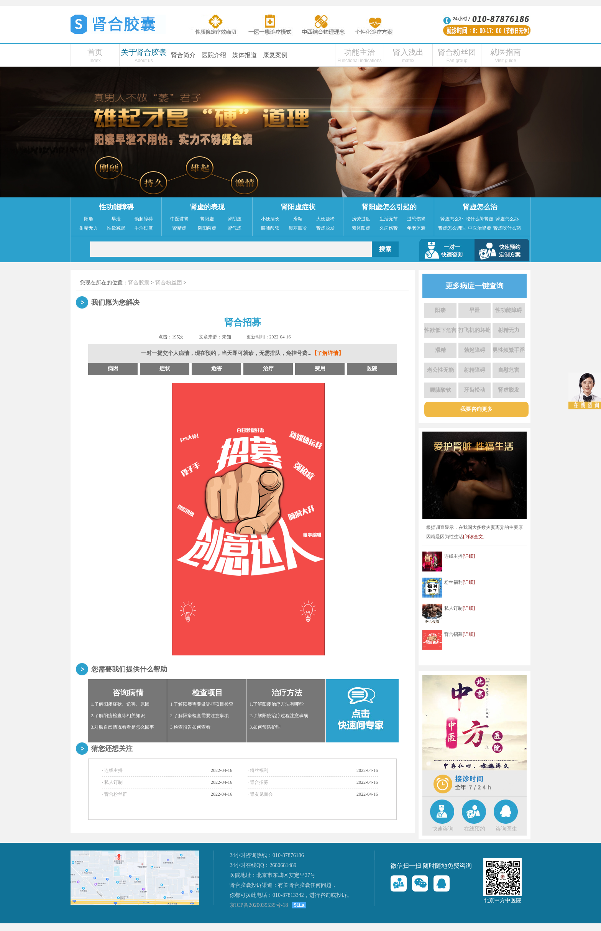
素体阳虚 (361, 228)
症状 (164, 368)
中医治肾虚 (479, 228)
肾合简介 (183, 55)
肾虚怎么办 (507, 219)
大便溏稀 (325, 219)
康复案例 (275, 55)
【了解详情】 (328, 353)
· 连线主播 (112, 770)
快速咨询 (442, 829)
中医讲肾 (179, 219)
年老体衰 (416, 228)
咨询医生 (506, 829)
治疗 (268, 368)
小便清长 (270, 219)
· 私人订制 (112, 782)
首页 (95, 52)
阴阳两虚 (207, 228)
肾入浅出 (408, 52)
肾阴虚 (234, 219)
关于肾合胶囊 (144, 52)
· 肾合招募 (258, 782)
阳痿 (88, 219)
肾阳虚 (207, 219)
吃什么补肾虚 (479, 219)
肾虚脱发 (325, 228)
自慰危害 (508, 370)
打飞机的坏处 (474, 330)
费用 (320, 368)
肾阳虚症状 (298, 207)
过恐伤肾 (416, 219)
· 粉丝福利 (258, 770)
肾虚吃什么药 (507, 228)
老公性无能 (440, 370)
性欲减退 (116, 228)
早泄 (116, 219)
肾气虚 (234, 228)
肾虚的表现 (207, 207)
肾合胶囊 (138, 283)
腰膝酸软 (270, 228)
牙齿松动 (474, 390)
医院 (371, 368)
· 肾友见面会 (260, 794)
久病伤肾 (388, 228)
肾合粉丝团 (457, 52)
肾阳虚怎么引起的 (389, 207)
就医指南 (505, 52)
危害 (216, 368)
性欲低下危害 (440, 330)
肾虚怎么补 (451, 219)
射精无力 (88, 228)
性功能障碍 (116, 207)
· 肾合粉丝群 (114, 794)
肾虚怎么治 (480, 207)
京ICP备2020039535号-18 (259, 905)
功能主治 (359, 52)
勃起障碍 (144, 219)
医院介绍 (214, 55)
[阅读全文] (473, 536)
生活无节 (388, 219)
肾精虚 (179, 228)
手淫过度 (144, 228)
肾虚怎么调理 (452, 228)
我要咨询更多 (476, 409)
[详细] (469, 556)
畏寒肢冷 (298, 228)
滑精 (297, 219)
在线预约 (474, 829)
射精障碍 (474, 370)
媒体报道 (244, 55)
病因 (113, 368)
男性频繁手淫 (509, 350)
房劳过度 (361, 219)
